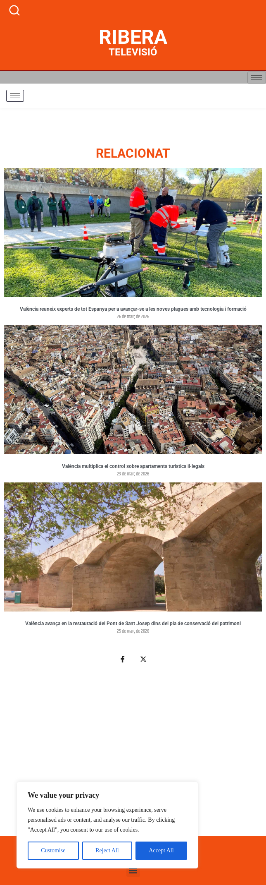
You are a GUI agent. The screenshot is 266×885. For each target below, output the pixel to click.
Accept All (161, 850)
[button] (133, 870)
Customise (53, 850)
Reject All (107, 850)
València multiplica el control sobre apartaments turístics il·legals (133, 466)
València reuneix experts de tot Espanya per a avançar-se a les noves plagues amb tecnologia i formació (133, 309)
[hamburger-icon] (256, 78)
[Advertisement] (133, 754)
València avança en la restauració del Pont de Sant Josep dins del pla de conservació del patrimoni (133, 623)
